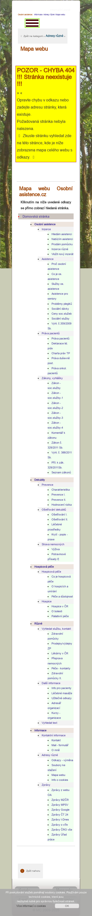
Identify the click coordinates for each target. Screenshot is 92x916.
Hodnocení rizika (62, 504)
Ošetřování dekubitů (54, 509)
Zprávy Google (60, 809)
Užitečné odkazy (62, 698)
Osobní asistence (44, 224)
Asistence (47, 259)
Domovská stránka (36, 216)
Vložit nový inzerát (62, 254)
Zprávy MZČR (60, 800)
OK (67, 906)
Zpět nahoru (30, 870)
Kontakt (56, 740)
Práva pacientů (51, 333)
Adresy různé (50, 755)
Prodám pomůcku (62, 244)
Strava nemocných (53, 544)
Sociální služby (60, 318)
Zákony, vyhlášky (52, 378)
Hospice (47, 601)
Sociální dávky (60, 308)
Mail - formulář (60, 745)
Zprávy (46, 785)
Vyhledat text (49, 722)
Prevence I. (58, 494)
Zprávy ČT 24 (60, 814)
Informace (38, 14)
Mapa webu (58, 775)
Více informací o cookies (31, 906)
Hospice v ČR (60, 606)
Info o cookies (60, 780)
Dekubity (39, 480)
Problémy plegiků (62, 303)
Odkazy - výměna (62, 760)
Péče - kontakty (61, 668)
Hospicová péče (44, 566)
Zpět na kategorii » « (43, 36)
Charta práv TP (61, 353)
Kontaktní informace (54, 735)
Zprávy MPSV (60, 804)
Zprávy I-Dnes (60, 819)
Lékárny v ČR (60, 653)
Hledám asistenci (62, 234)
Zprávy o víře (60, 824)
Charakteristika (61, 489)
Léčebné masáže (62, 693)
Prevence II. (59, 499)
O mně (56, 750)
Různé (38, 623)
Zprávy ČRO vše (62, 829)
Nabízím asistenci (62, 239)
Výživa (56, 549)
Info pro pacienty (61, 688)
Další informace (51, 683)
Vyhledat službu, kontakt (56, 628)
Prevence (47, 484)
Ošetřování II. (60, 519)
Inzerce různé (60, 249)
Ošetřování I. (59, 514)
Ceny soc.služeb (62, 313)
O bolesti (57, 611)
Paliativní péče (60, 616)
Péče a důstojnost (62, 596)
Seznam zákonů (61, 472)
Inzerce (46, 229)
